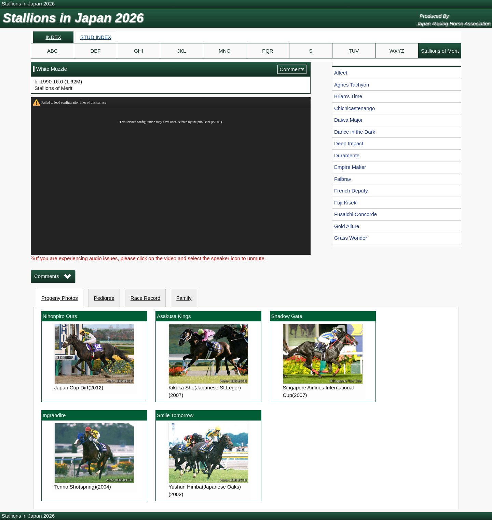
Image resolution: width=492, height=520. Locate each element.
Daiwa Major (348, 120)
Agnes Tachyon (351, 85)
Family (183, 298)
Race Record (146, 298)
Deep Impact (348, 143)
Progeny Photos (59, 298)
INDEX (53, 37)
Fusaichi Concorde (355, 214)
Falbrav (342, 179)
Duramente (346, 155)
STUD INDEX (95, 37)
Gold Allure (346, 226)
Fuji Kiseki (345, 202)
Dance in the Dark (354, 132)
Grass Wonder (350, 238)
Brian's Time (348, 96)
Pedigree (104, 298)
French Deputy (351, 191)
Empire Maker (350, 167)
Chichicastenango (354, 108)
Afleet (340, 73)
